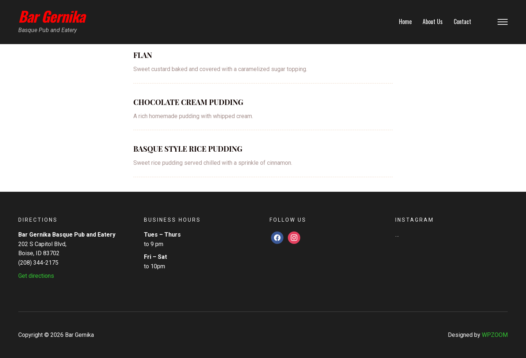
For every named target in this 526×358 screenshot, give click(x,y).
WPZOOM (495, 334)
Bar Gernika (51, 16)
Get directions (36, 275)
